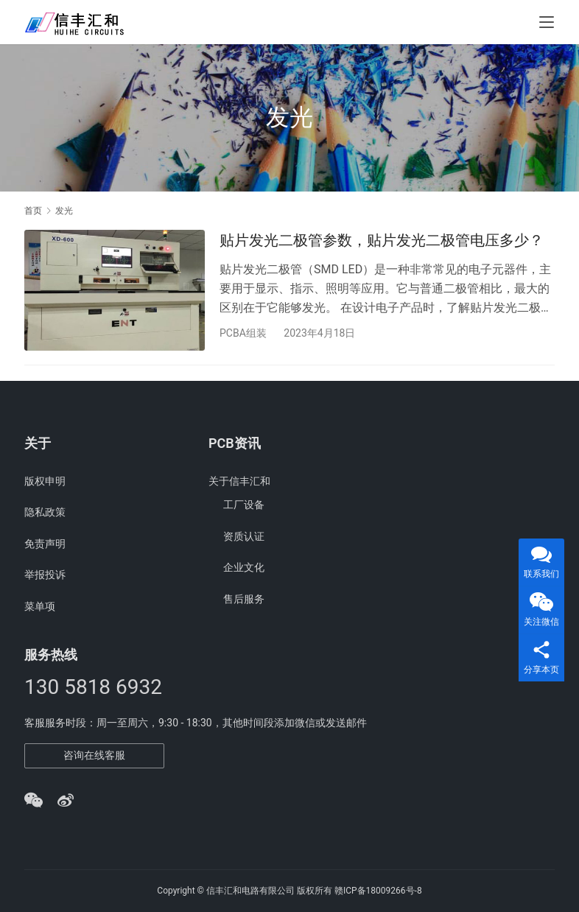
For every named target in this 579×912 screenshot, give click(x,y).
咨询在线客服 (94, 755)
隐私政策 (45, 512)
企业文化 (243, 567)
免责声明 (45, 544)
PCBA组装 (243, 333)
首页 (33, 211)
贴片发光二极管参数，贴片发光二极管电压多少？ (382, 240)
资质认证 (243, 536)
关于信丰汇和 (239, 481)
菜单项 (39, 606)
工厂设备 (243, 505)
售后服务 (243, 599)
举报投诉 (45, 574)
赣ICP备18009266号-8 (378, 890)
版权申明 (45, 481)
